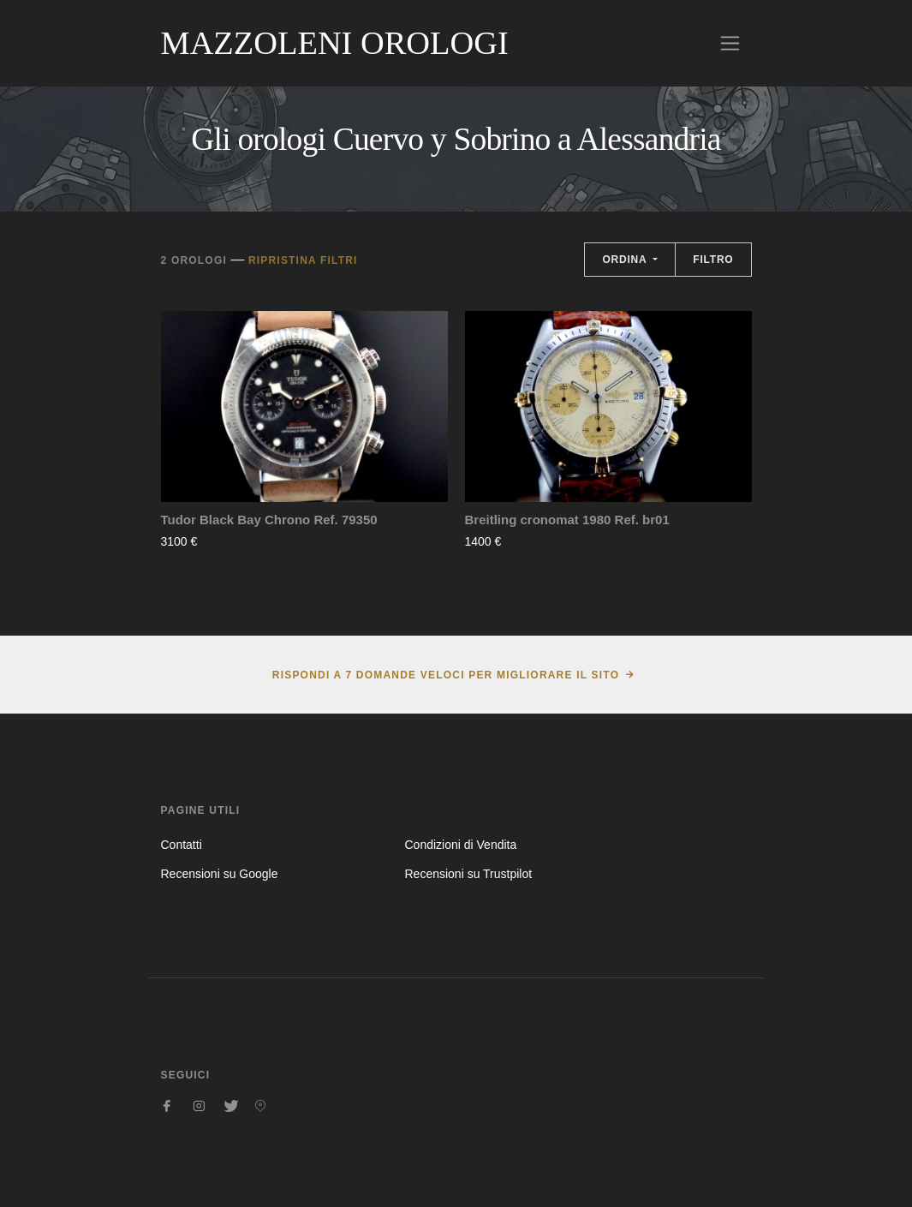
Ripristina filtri (303, 260)
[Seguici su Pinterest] (260, 1105)
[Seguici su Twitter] (229, 1105)
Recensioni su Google (219, 874)
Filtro (713, 260)
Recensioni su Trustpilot (468, 874)
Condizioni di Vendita (460, 844)
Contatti (181, 844)
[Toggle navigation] (730, 43)
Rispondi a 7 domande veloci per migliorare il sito (445, 675)
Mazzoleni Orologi (335, 43)
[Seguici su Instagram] (198, 1105)
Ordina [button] (626, 260)
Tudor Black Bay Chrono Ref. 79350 (269, 519)
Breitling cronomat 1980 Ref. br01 (567, 519)
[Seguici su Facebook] (167, 1105)
